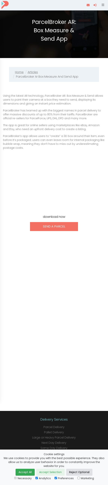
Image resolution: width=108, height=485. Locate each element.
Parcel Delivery (54, 427)
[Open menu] (102, 5)
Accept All (25, 472)
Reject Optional (79, 472)
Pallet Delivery (54, 432)
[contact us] (88, 5)
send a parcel (54, 226)
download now (54, 217)
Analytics (43, 478)
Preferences (64, 478)
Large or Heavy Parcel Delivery (54, 437)
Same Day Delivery (54, 448)
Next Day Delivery (54, 443)
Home (19, 72)
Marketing (85, 478)
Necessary (23, 478)
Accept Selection (50, 472)
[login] (95, 5)
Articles (33, 72)
